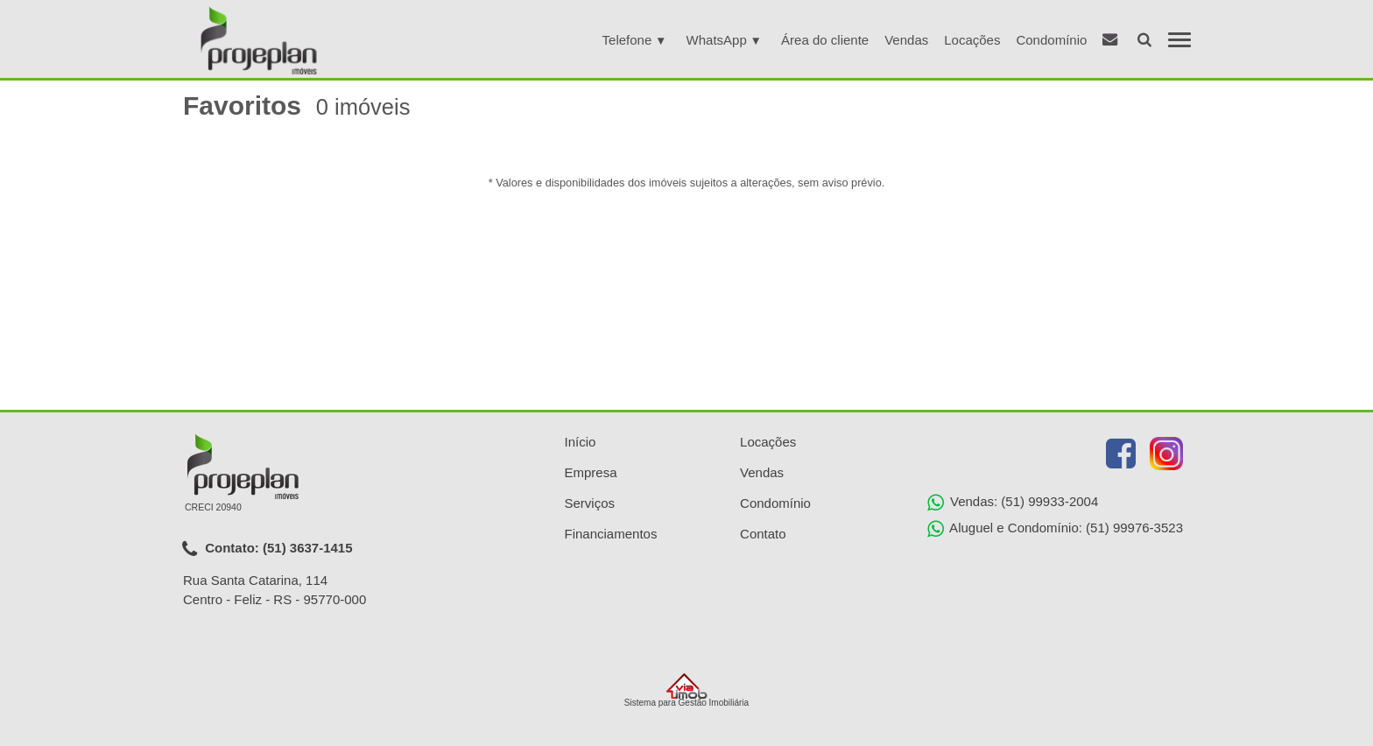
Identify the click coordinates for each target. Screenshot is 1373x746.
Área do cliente (825, 39)
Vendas (906, 39)
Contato (763, 533)
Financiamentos (611, 533)
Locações (972, 39)
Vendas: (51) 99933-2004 (1012, 502)
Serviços (590, 503)
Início (580, 441)
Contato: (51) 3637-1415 (267, 549)
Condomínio (1051, 39)
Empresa (591, 472)
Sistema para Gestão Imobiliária (686, 689)
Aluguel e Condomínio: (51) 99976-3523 (1055, 528)
